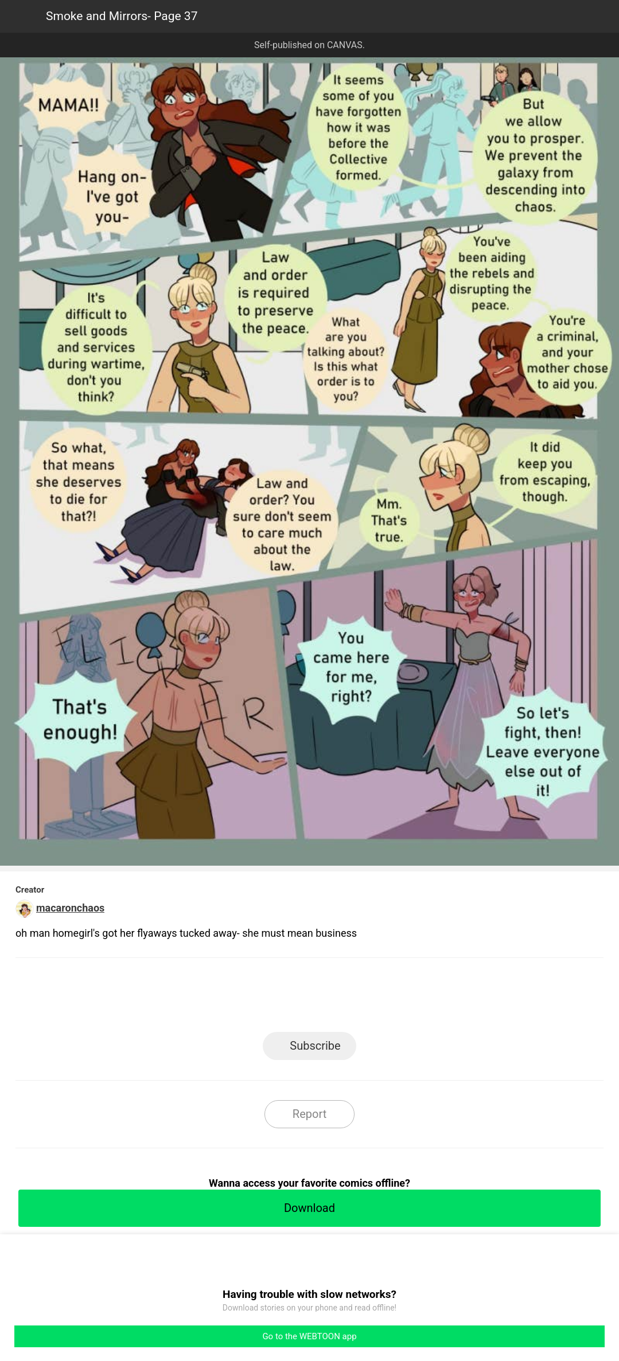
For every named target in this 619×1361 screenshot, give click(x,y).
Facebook (258, 998)
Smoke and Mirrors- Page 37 (121, 16)
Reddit (412, 998)
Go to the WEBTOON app (309, 1336)
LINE (206, 998)
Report (309, 1114)
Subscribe (315, 1046)
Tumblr (361, 998)
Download (309, 1208)
